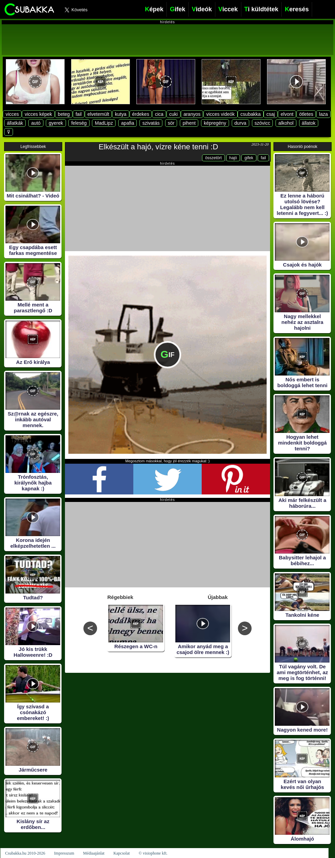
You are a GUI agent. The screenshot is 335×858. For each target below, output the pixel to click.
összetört (213, 157)
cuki (173, 114)
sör (171, 123)
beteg (64, 114)
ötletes (306, 114)
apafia (127, 123)
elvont (287, 114)
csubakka (250, 114)
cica (159, 114)
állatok (309, 123)
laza (323, 114)
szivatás (151, 123)
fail (79, 114)
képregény (215, 123)
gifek (248, 157)
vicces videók (220, 114)
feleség (78, 123)
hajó (233, 157)
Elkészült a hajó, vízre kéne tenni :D (158, 146)
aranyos (192, 114)
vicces (12, 114)
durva (240, 123)
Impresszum (64, 853)
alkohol (285, 123)
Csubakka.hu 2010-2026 (25, 853)
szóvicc (262, 123)
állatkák (15, 123)
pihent (189, 123)
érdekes (140, 114)
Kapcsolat (121, 853)
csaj (270, 114)
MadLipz (104, 123)
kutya (120, 114)
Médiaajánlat (94, 853)
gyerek (56, 123)
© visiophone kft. (153, 853)
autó (35, 123)
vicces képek (38, 114)
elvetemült (98, 114)
